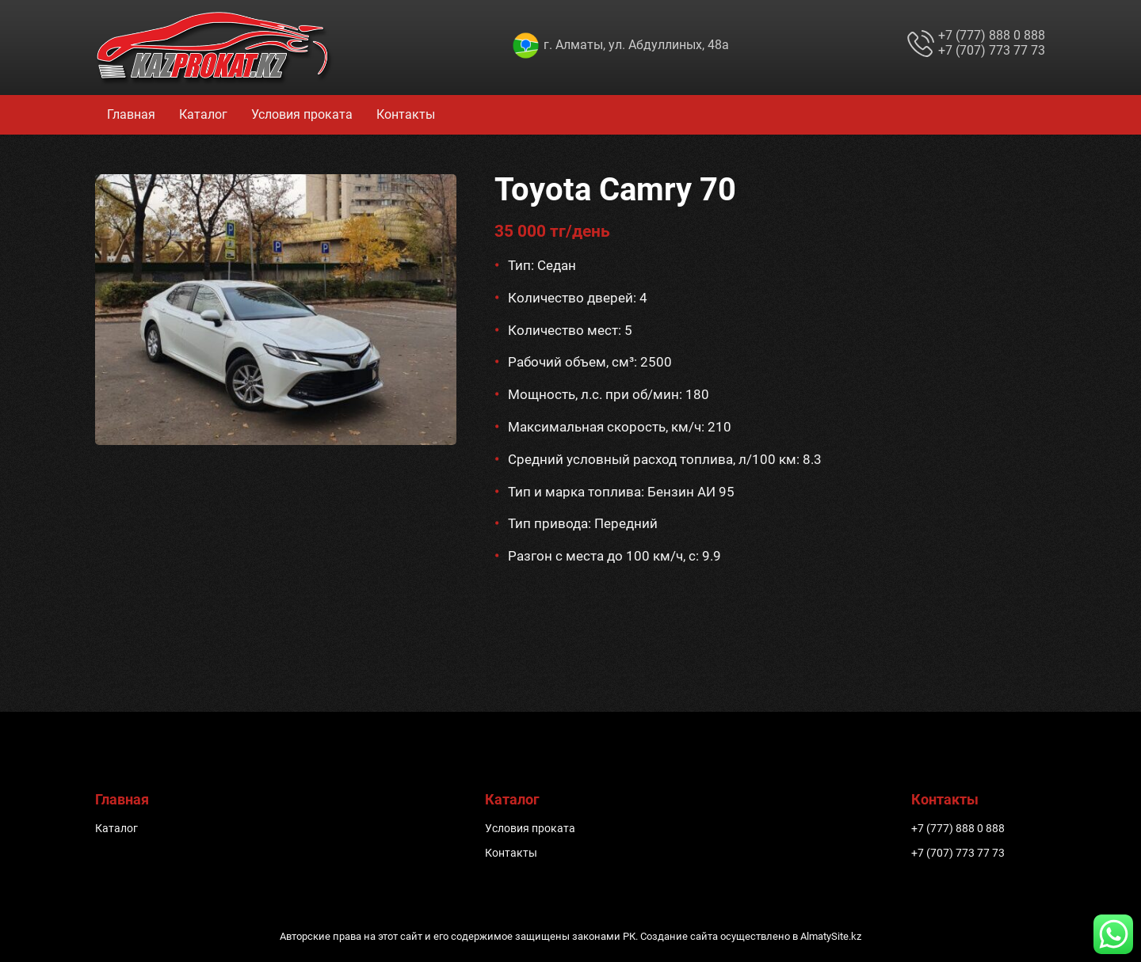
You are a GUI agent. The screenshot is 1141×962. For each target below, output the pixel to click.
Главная (131, 114)
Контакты (405, 114)
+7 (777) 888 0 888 (991, 35)
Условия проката (302, 114)
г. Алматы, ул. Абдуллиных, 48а (636, 44)
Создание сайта (679, 936)
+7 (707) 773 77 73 (991, 50)
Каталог (203, 114)
